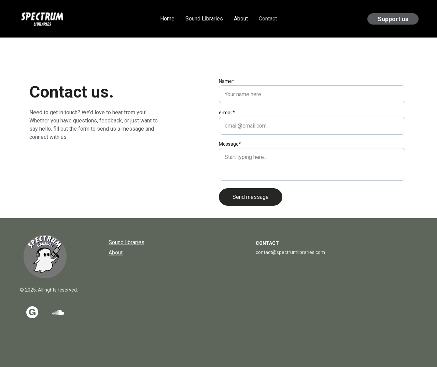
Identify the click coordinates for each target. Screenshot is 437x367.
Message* (230, 144)
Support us (393, 19)
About (241, 18)
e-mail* (227, 112)
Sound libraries (126, 242)
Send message (250, 197)
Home (167, 18)
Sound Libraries (204, 18)
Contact (268, 18)
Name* (226, 81)
